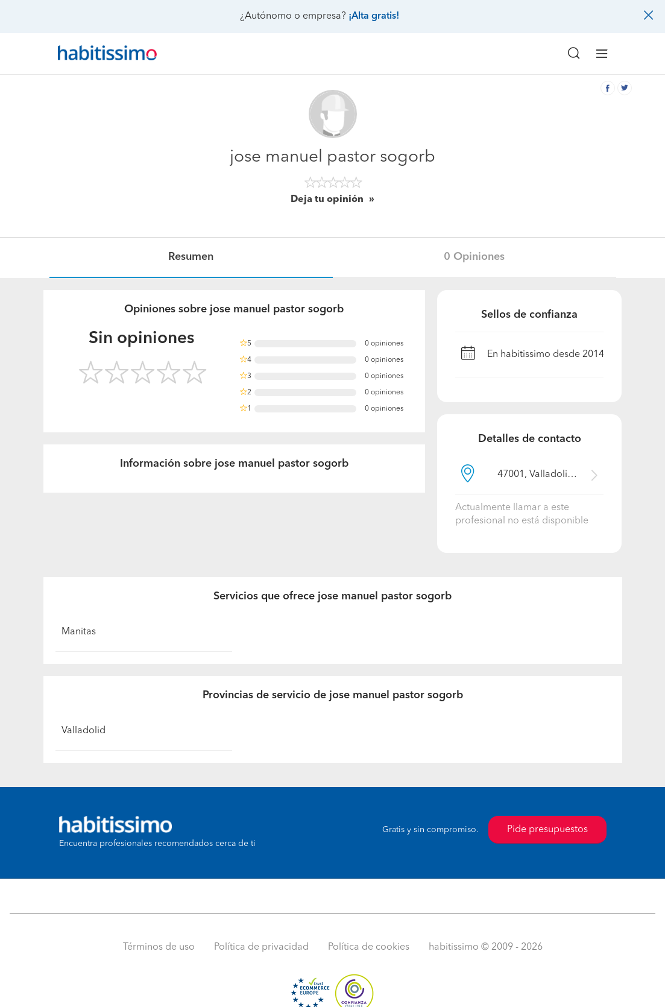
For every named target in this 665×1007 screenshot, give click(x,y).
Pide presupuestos (547, 830)
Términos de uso (159, 947)
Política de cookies (368, 947)
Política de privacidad (261, 947)
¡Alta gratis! (373, 16)
